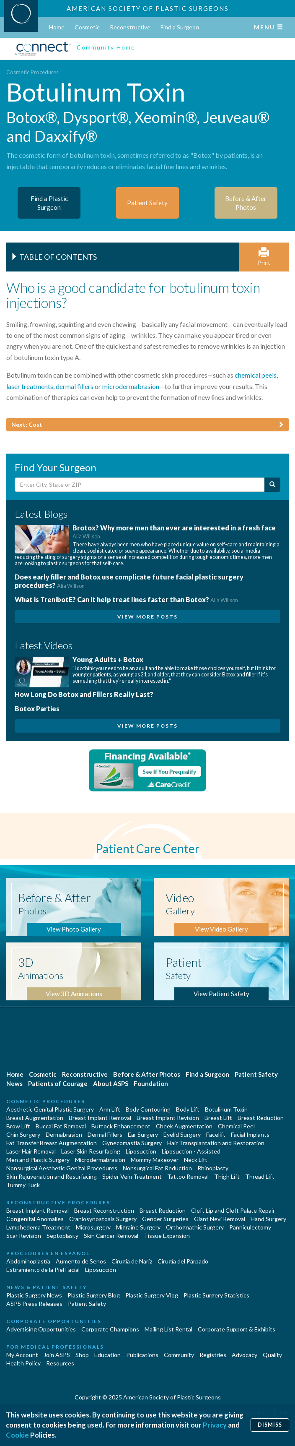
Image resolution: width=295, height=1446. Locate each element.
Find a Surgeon (179, 27)
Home (57, 27)
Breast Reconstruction (104, 1210)
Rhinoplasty (212, 1168)
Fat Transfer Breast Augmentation (51, 1142)
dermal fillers (74, 386)
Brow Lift (18, 1126)
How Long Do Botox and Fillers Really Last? (84, 694)
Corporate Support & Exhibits (236, 1329)
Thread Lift (259, 1176)
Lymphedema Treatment (38, 1227)
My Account (22, 1354)
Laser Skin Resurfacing (90, 1151)
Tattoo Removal (188, 1176)
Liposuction (141, 1151)
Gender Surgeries (165, 1218)
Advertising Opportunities (41, 1329)
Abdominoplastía (28, 1261)
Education (107, 1354)
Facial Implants (250, 1134)
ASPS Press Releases (34, 1303)
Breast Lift (218, 1117)
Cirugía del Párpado (183, 1261)
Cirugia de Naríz (131, 1261)
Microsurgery (93, 1227)
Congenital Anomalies (35, 1218)
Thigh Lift (227, 1176)
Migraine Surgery (138, 1227)
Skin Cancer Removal (111, 1235)
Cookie (17, 1434)
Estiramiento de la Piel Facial (43, 1269)
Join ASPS (57, 1354)
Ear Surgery (143, 1134)
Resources (60, 1363)
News (14, 1083)
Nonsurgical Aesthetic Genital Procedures (61, 1168)
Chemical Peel (236, 1126)
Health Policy (23, 1363)
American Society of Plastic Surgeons (148, 8)
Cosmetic (87, 27)
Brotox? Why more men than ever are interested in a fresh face (174, 532)
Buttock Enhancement (120, 1126)
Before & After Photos (146, 1074)
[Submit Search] (272, 485)
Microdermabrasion (100, 1159)
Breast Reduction (261, 1117)
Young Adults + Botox (107, 659)
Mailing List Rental (168, 1329)
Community (179, 1354)
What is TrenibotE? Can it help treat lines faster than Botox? (126, 599)
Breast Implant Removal (100, 1117)
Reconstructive (130, 27)
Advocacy (244, 1354)
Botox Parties (37, 709)
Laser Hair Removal (31, 1151)
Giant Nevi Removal (219, 1218)
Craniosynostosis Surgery (103, 1218)
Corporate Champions (110, 1329)
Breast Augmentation (34, 1117)
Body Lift (187, 1109)
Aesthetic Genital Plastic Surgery (50, 1109)
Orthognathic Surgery (195, 1227)
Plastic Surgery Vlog (151, 1295)
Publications (142, 1354)
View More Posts (147, 616)
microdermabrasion (130, 386)
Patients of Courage (58, 1083)
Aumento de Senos (81, 1261)
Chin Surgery (23, 1134)
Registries (212, 1354)
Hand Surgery (268, 1218)
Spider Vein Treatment (132, 1176)
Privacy (215, 1424)
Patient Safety (256, 1074)
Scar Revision (23, 1235)
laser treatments (29, 386)
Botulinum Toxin (226, 1109)
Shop (82, 1354)
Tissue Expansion (167, 1235)
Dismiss (270, 1425)
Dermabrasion (64, 1134)
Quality (272, 1354)
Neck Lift (195, 1159)
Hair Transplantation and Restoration (215, 1142)
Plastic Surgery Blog (93, 1295)
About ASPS (110, 1083)
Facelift (215, 1134)
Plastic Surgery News (34, 1295)
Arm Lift (109, 1109)
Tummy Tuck (23, 1184)
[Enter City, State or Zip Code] (140, 485)
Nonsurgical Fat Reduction (157, 1168)
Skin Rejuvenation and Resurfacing (51, 1176)
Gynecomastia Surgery (132, 1142)
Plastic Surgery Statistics (216, 1295)
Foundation (151, 1083)
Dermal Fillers (105, 1134)
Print (264, 256)
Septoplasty (62, 1235)
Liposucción (100, 1269)
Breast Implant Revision (168, 1117)
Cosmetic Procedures (32, 72)
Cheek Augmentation (184, 1126)
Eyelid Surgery (182, 1134)
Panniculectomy (250, 1227)
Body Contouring (148, 1109)
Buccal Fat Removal (61, 1126)
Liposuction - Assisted (191, 1151)
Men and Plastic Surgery (38, 1159)
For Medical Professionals (55, 1347)
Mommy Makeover (155, 1159)
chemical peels (256, 375)
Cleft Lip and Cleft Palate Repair (233, 1210)
